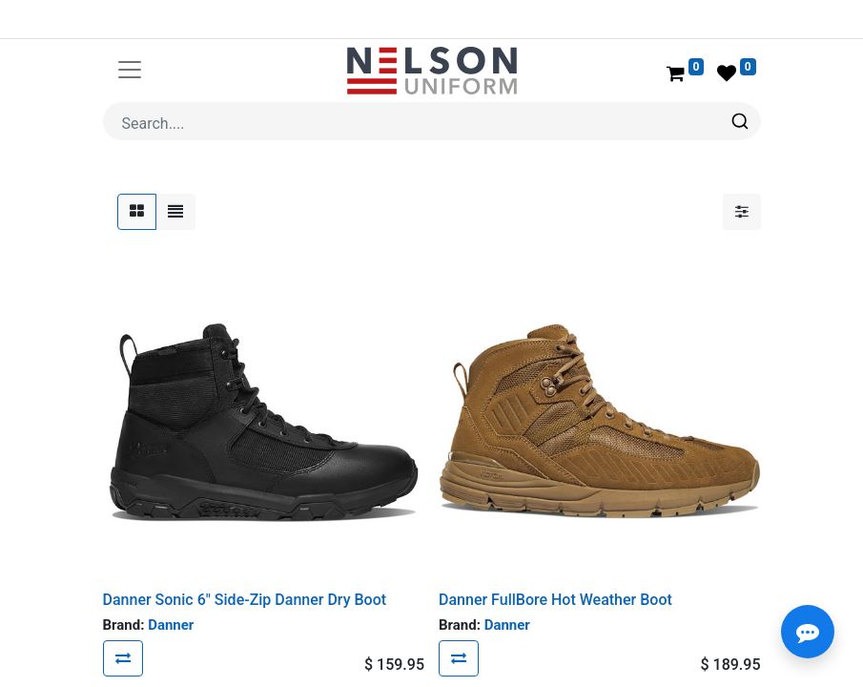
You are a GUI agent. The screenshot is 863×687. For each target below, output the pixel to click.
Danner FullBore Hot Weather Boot (555, 600)
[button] (123, 658)
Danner (171, 625)
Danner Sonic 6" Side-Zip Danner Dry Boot (245, 600)
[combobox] (432, 121)
